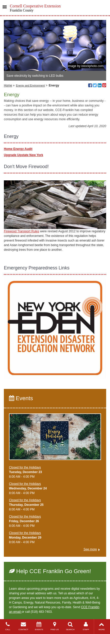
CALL (7, 626)
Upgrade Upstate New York (23, 155)
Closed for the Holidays (25, 467)
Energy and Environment (30, 85)
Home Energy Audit (18, 149)
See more (90, 549)
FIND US (54, 626)
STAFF (86, 626)
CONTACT (23, 626)
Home (8, 85)
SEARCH (70, 626)
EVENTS (39, 626)
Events (21, 398)
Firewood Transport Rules (21, 231)
